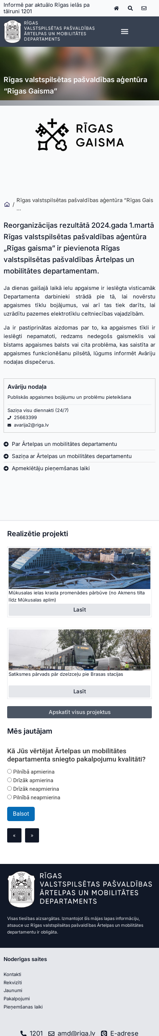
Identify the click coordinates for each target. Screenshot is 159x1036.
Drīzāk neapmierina (33, 789)
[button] (124, 31)
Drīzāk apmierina (30, 780)
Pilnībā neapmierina (34, 797)
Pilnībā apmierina (30, 772)
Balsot (21, 813)
